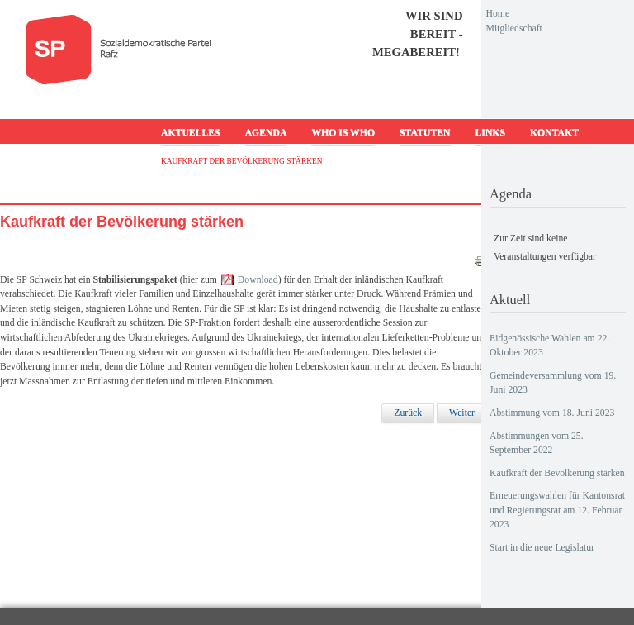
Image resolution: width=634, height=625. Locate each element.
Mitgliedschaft (514, 28)
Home (498, 13)
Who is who (343, 132)
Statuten (425, 132)
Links (490, 132)
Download (258, 279)
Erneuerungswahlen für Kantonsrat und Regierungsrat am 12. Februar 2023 (557, 510)
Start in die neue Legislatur (542, 547)
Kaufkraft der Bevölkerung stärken (557, 473)
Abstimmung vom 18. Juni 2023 (552, 413)
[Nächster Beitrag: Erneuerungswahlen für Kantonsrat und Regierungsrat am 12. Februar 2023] (462, 413)
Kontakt (554, 132)
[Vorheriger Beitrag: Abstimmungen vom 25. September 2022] (407, 413)
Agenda (266, 132)
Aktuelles (190, 132)
